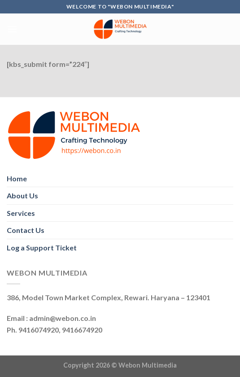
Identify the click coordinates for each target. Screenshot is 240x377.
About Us (22, 195)
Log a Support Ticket (42, 247)
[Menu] (12, 29)
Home (17, 178)
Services (21, 213)
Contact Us (25, 230)
